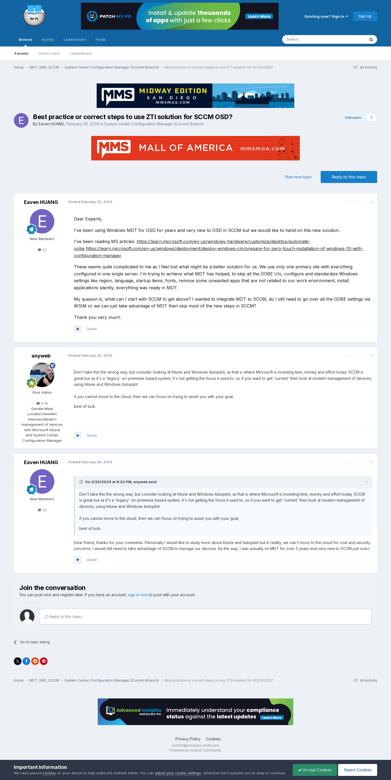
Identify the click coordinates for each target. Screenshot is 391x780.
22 (42, 249)
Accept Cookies (313, 767)
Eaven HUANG (51, 124)
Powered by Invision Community (195, 750)
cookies (49, 767)
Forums (22, 53)
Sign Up (365, 16)
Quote (91, 329)
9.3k (42, 403)
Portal (100, 39)
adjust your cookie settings (178, 767)
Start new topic (298, 177)
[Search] (310, 39)
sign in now (138, 594)
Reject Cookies (357, 767)
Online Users (49, 53)
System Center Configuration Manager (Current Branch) (154, 124)
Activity (48, 39)
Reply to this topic (349, 177)
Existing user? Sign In (326, 16)
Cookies (213, 739)
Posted (90, 202)
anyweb (41, 356)
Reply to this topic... (64, 616)
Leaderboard (81, 53)
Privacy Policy (188, 739)
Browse (25, 41)
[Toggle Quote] (81, 482)
